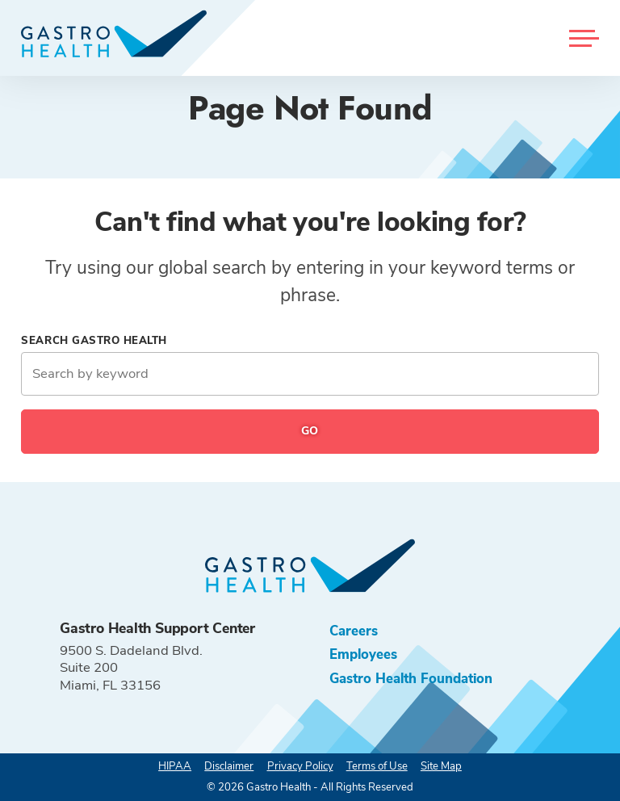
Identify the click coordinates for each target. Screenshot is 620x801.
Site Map (441, 766)
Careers (353, 631)
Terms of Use (377, 766)
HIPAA (174, 766)
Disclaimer (228, 766)
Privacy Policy (300, 766)
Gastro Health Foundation (410, 678)
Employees (363, 654)
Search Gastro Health (94, 340)
